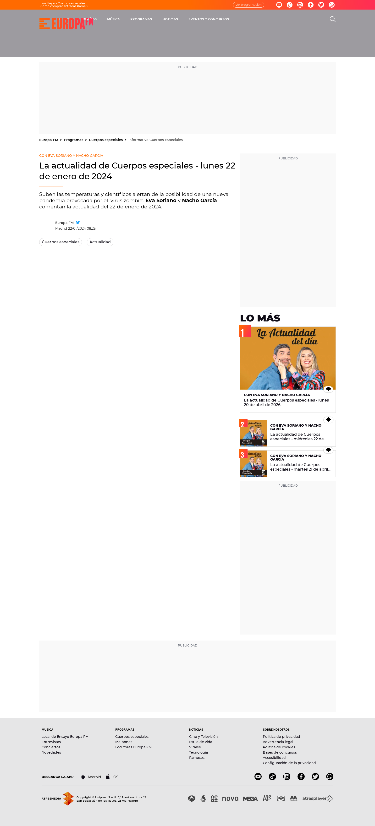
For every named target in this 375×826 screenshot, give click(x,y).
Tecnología (198, 752)
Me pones (123, 742)
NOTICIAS (225, 19)
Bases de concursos (280, 752)
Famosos (196, 757)
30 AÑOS (144, 19)
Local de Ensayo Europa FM (65, 736)
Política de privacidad (281, 736)
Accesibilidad (274, 757)
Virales (195, 747)
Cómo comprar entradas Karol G (64, 6)
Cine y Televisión (203, 736)
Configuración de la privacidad (289, 763)
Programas (74, 140)
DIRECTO (119, 19)
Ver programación (249, 4)
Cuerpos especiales (106, 140)
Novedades (51, 752)
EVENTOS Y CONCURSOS (264, 19)
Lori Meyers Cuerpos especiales (62, 3)
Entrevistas (51, 742)
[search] (333, 19)
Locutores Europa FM (133, 747)
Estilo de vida (200, 742)
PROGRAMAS (196, 19)
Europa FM (49, 140)
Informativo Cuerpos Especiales (155, 140)
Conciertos (51, 747)
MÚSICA (168, 19)
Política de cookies (279, 747)
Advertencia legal (278, 742)
